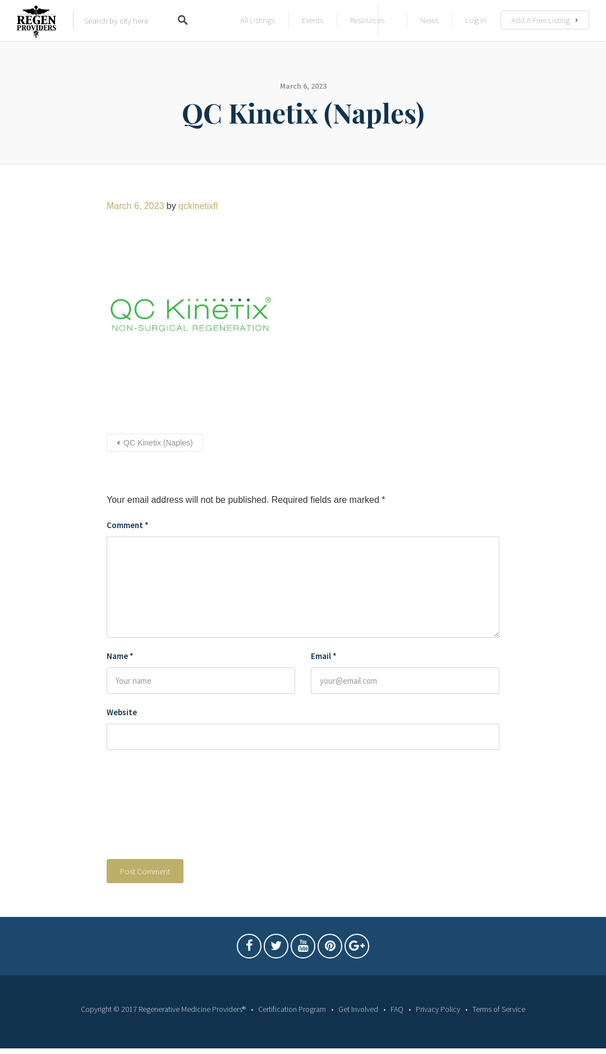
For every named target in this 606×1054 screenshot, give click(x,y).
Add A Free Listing (540, 20)
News (429, 20)
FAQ (397, 1009)
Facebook (249, 949)
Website (122, 712)
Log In (475, 20)
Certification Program (292, 1009)
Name (120, 656)
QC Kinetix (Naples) (158, 442)
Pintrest (330, 949)
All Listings (257, 20)
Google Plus (357, 949)
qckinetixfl (198, 206)
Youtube (303, 949)
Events (312, 20)
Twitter (276, 949)
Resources (367, 20)
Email (324, 656)
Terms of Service (498, 1009)
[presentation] (153, 807)
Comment (128, 525)
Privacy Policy (438, 1009)
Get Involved (358, 1009)
